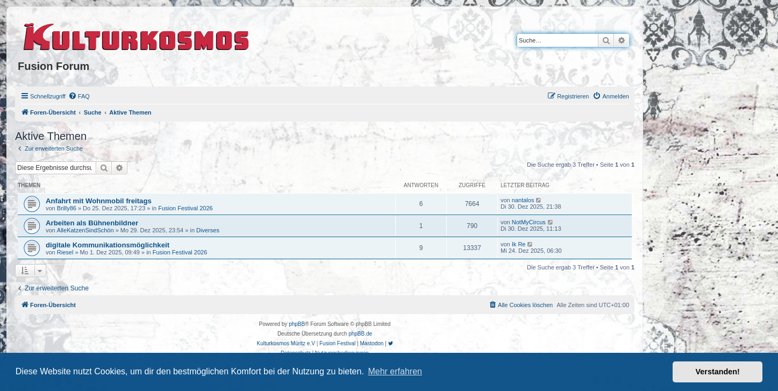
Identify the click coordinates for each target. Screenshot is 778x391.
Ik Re (519, 244)
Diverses (207, 230)
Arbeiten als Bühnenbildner (92, 223)
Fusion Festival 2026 (185, 208)
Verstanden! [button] (718, 371)
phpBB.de (360, 334)
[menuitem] (79, 96)
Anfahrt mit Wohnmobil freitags (99, 201)
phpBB (297, 324)
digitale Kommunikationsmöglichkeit (107, 245)
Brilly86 (66, 208)
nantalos (523, 200)
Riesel (65, 252)
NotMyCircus (529, 222)
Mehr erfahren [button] (395, 371)
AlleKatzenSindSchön (85, 230)
